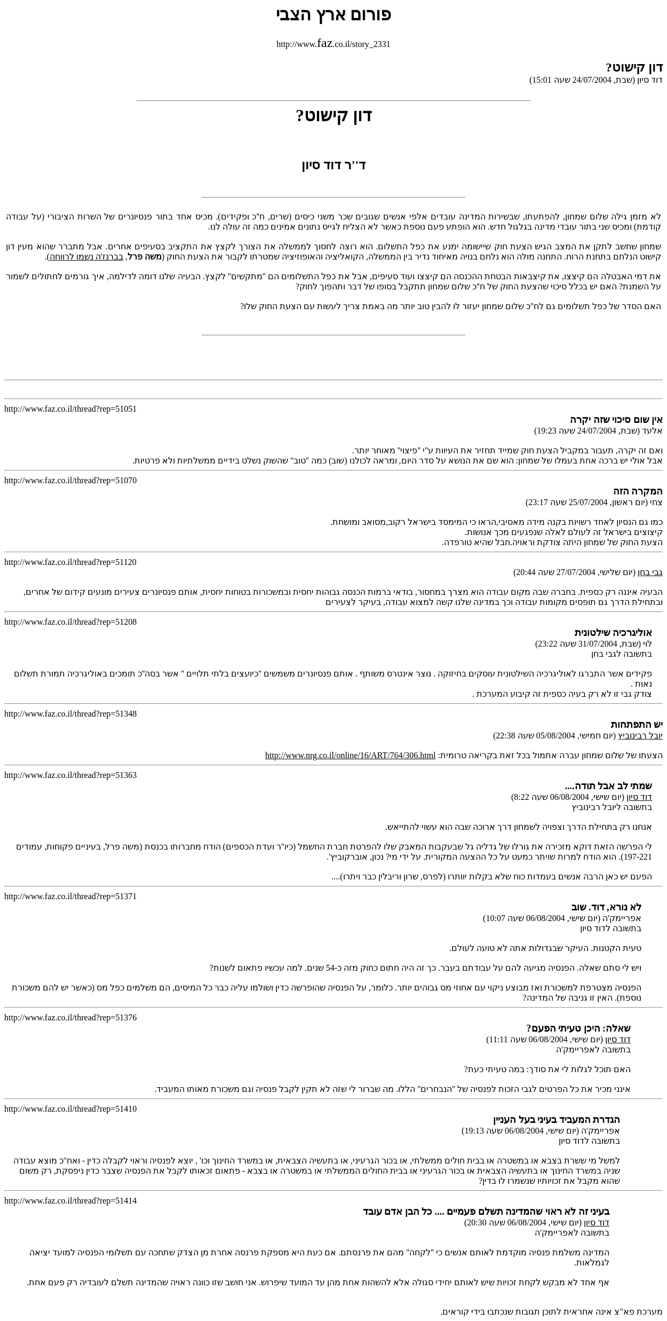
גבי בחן (650, 572)
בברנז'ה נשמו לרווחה (86, 256)
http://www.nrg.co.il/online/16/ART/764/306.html (350, 755)
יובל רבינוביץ (640, 735)
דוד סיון (639, 796)
